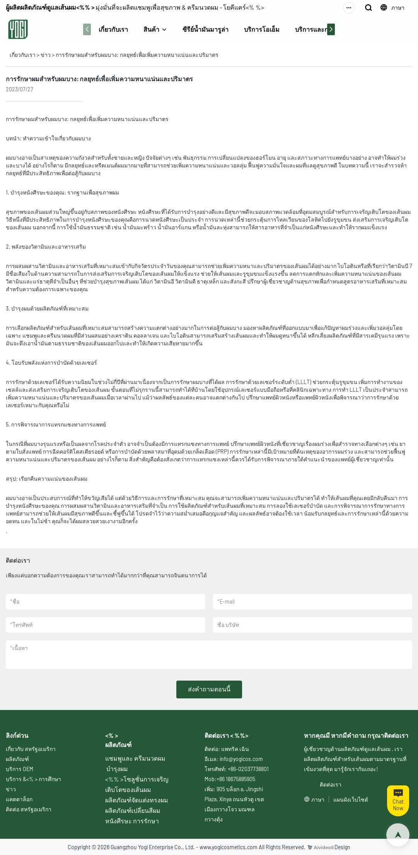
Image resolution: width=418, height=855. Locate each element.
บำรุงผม (117, 768)
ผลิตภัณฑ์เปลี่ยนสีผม (132, 810)
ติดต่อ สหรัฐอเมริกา (28, 809)
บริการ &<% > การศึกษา (33, 779)
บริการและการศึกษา (323, 29)
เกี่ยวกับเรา (113, 29)
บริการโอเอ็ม (262, 29)
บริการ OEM (19, 769)
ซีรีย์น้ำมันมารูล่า (206, 29)
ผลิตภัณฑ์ (17, 759)
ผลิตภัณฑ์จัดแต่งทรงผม (136, 800)
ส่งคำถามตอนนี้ (209, 689)
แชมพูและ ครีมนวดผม (135, 758)
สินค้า (151, 29)
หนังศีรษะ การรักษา (132, 820)
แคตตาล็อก (19, 799)
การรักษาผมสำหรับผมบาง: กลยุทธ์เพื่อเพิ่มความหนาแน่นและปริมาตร (137, 54)
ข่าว (46, 54)
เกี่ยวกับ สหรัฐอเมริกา (31, 749)
